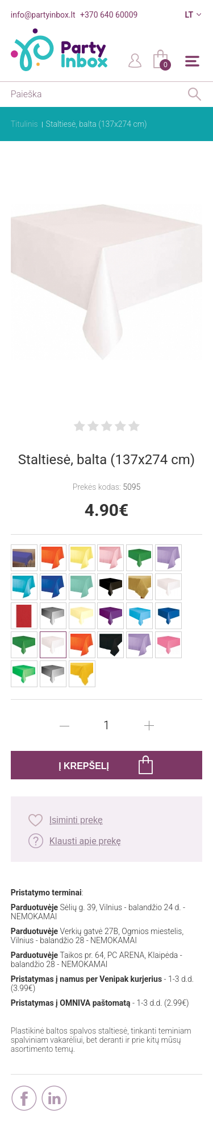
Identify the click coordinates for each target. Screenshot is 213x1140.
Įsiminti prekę (76, 820)
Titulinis (24, 124)
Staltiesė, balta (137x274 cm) (96, 124)
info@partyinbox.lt (43, 14)
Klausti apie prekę (85, 841)
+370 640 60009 (108, 14)
